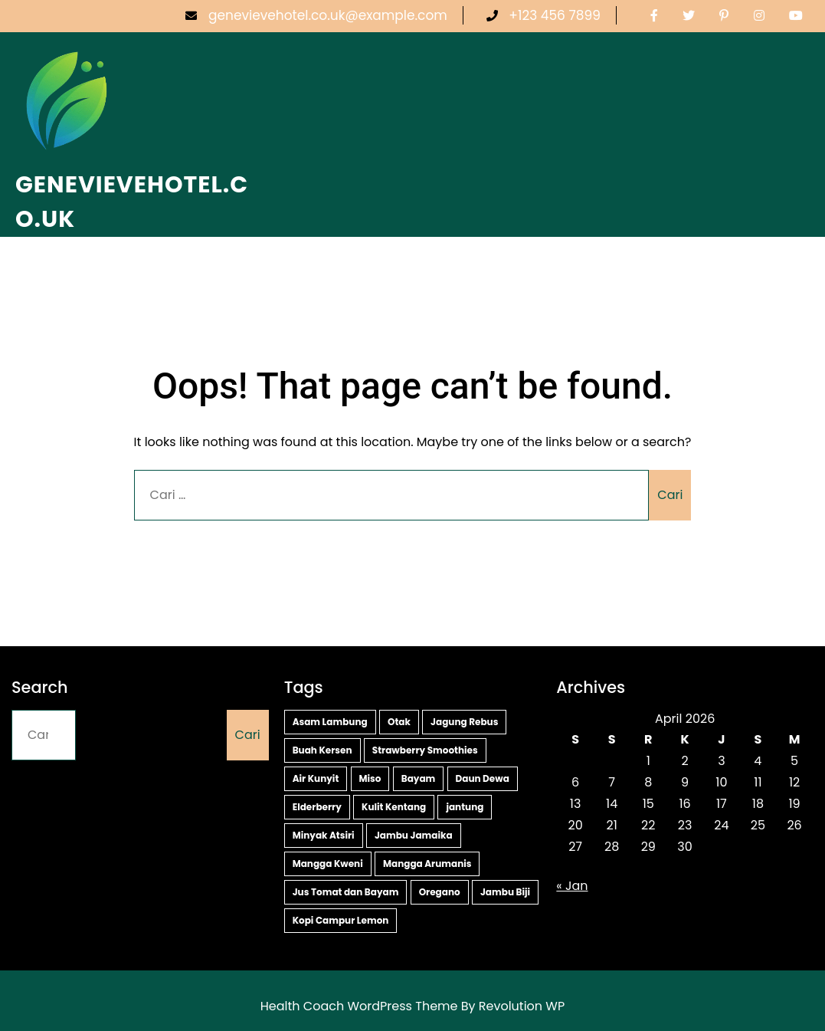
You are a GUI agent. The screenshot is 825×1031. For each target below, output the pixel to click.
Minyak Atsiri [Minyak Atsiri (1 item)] (324, 835)
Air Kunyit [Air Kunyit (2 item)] (316, 778)
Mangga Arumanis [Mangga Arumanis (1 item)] (427, 863)
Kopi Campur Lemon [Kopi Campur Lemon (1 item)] (341, 920)
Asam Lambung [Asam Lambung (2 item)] (330, 721)
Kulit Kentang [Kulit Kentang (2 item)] (394, 806)
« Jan (572, 886)
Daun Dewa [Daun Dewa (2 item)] (482, 778)
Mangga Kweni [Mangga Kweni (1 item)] (328, 863)
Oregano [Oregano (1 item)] (439, 891)
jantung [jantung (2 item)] (464, 806)
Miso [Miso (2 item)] (370, 778)
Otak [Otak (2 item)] (399, 721)
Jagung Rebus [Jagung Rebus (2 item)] (464, 721)
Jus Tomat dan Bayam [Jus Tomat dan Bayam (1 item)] (346, 891)
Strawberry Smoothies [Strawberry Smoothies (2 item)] (425, 750)
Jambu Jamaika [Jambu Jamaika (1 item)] (414, 835)
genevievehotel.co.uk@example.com (316, 15)
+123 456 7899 (543, 15)
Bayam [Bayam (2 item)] (418, 778)
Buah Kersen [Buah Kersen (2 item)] (322, 750)
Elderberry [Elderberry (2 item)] (317, 806)
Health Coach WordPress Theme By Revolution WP (412, 1006)
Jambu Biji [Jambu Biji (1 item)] (505, 891)
